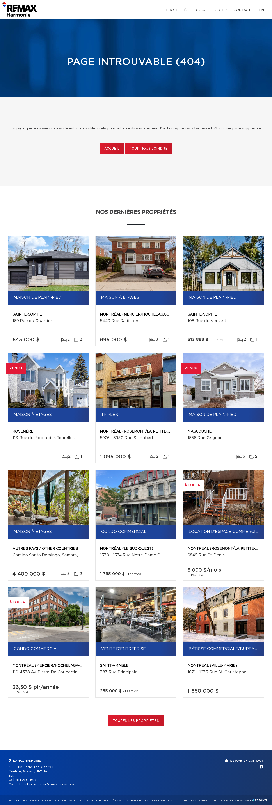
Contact (242, 10)
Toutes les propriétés (136, 720)
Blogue (201, 10)
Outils (221, 10)
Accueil (111, 148)
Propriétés (177, 10)
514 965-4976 (26, 779)
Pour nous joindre (148, 148)
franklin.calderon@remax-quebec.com (49, 784)
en (261, 10)
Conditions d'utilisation (211, 800)
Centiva (260, 799)
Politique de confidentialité (173, 800)
